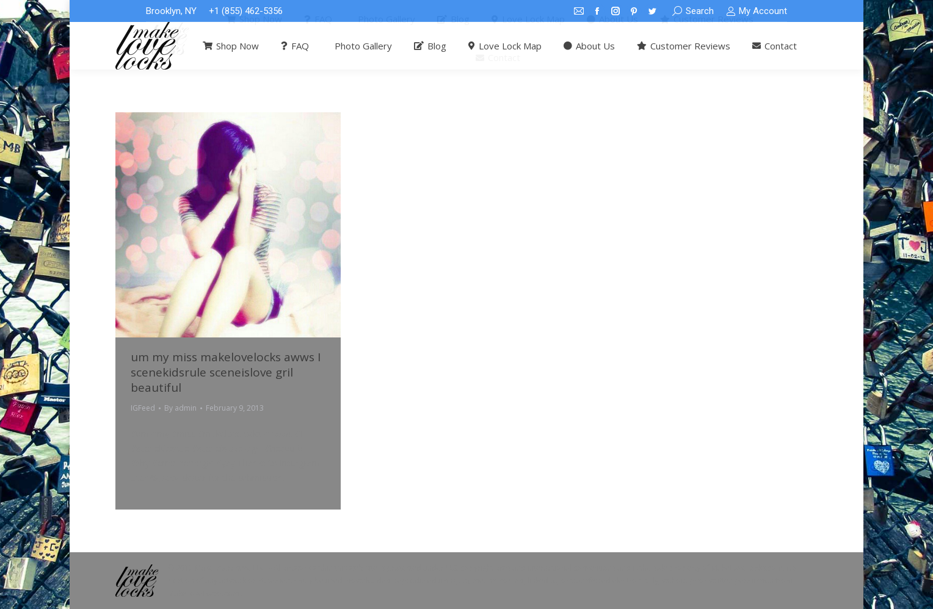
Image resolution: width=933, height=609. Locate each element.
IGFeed (143, 408)
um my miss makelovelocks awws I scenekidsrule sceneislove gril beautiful (226, 372)
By (180, 408)
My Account (756, 11)
